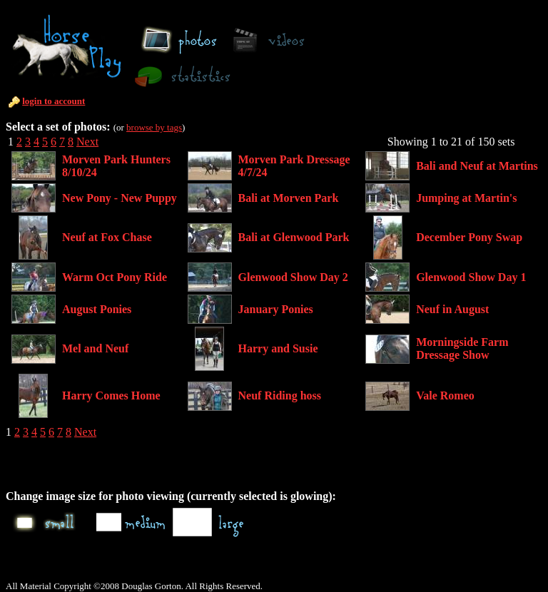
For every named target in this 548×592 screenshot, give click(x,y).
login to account (53, 101)
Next (87, 142)
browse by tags (154, 127)
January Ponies (275, 309)
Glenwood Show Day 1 (471, 277)
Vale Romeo (445, 395)
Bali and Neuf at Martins (477, 166)
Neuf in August (452, 309)
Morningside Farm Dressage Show (462, 348)
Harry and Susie (278, 348)
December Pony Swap (469, 237)
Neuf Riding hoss (279, 395)
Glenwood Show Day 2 (293, 277)
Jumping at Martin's (466, 198)
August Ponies (96, 309)
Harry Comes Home (111, 395)
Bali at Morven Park (288, 198)
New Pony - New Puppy (119, 198)
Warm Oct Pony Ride (114, 277)
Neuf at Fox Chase (107, 237)
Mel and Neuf (95, 348)
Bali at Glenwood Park (294, 237)
